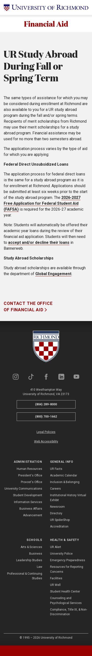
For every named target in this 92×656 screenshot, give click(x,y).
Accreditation (59, 527)
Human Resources (29, 469)
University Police (61, 554)
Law (39, 567)
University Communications (23, 489)
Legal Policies (46, 432)
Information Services (28, 502)
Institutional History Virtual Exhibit (68, 498)
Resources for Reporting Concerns (66, 570)
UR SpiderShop (60, 520)
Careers (55, 489)
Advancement (32, 515)
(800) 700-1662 (46, 417)
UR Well (55, 585)
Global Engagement (53, 274)
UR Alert (55, 547)
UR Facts (56, 469)
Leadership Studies (29, 560)
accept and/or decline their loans (38, 243)
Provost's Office (31, 482)
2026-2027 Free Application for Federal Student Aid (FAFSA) (42, 204)
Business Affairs (30, 509)
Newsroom (57, 507)
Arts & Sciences (31, 547)
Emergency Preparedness (67, 560)
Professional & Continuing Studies (24, 576)
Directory (56, 514)
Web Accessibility (46, 442)
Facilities (56, 579)
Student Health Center (65, 592)
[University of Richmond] (46, 7)
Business (35, 554)
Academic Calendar (63, 476)
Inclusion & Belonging (64, 482)
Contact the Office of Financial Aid (28, 307)
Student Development (27, 495)
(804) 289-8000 (46, 405)
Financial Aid (46, 24)
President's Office (30, 476)
